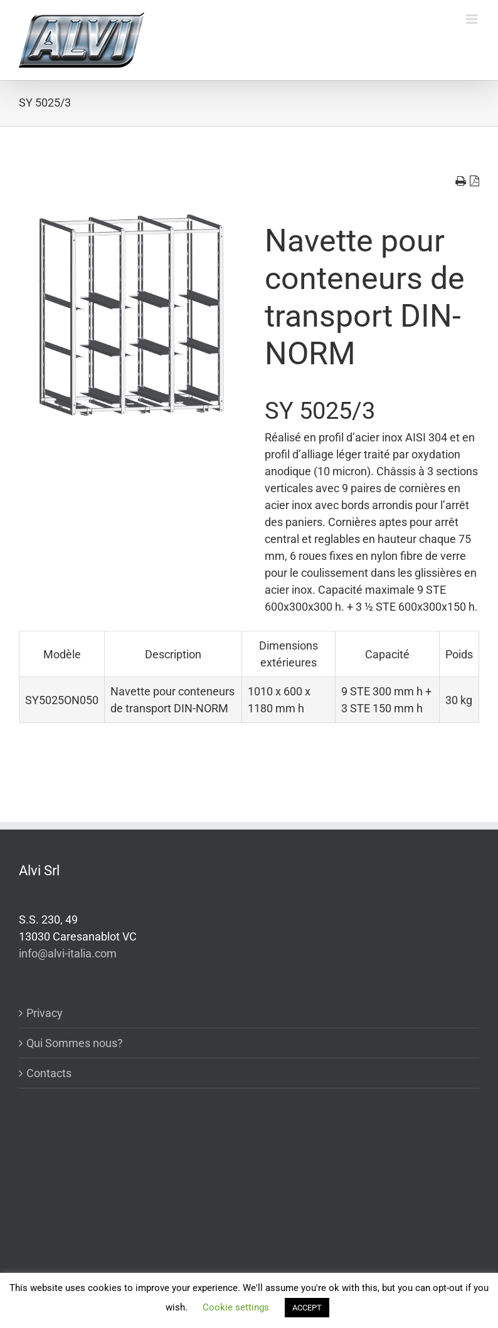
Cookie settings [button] (236, 1307)
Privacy (44, 1013)
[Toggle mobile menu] (472, 19)
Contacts (49, 1073)
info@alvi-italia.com (68, 953)
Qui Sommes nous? (74, 1043)
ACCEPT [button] (307, 1307)
